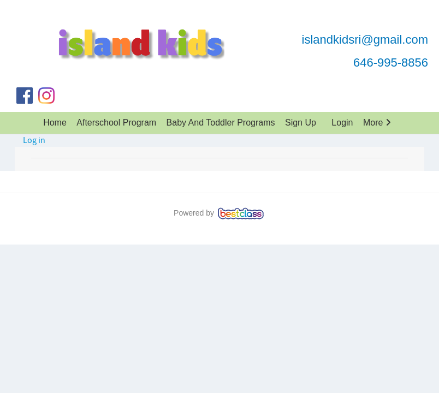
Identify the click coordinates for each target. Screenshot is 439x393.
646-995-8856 (390, 62)
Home (55, 122)
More (377, 122)
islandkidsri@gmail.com (365, 39)
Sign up (300, 122)
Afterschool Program (116, 122)
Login (342, 122)
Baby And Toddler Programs (221, 122)
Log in (34, 140)
